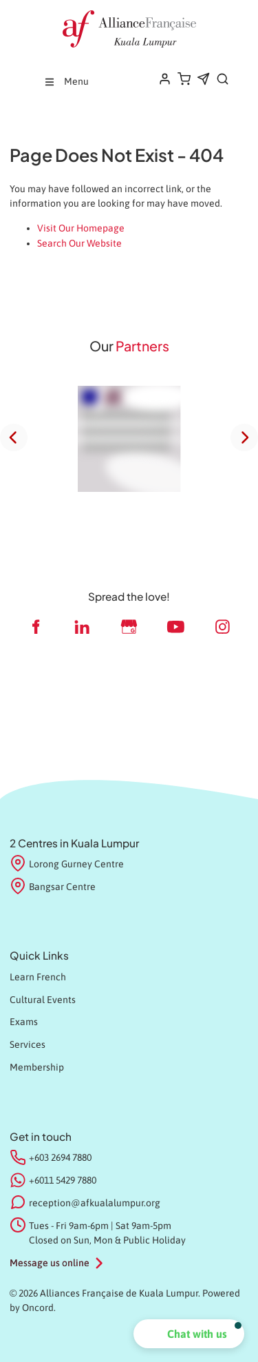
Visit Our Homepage (81, 228)
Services (27, 1044)
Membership (37, 1067)
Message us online (49, 1262)
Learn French (38, 976)
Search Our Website (79, 243)
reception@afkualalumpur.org (94, 1202)
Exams (24, 1021)
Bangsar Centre (53, 887)
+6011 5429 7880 (62, 1180)
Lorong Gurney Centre (67, 864)
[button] (188, 1333)
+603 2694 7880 (60, 1157)
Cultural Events (43, 999)
